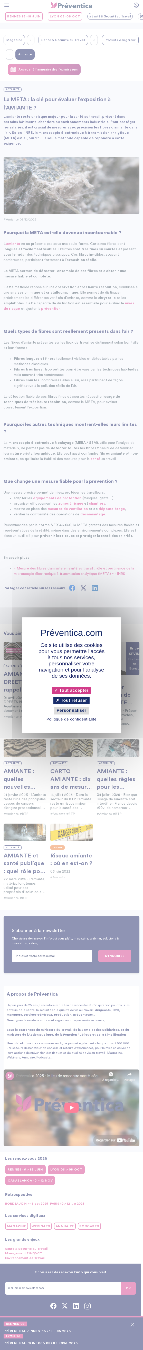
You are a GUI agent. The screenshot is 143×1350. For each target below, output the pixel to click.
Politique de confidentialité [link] (71, 719)
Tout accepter (71, 690)
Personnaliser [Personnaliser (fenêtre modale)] (71, 710)
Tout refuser (71, 700)
